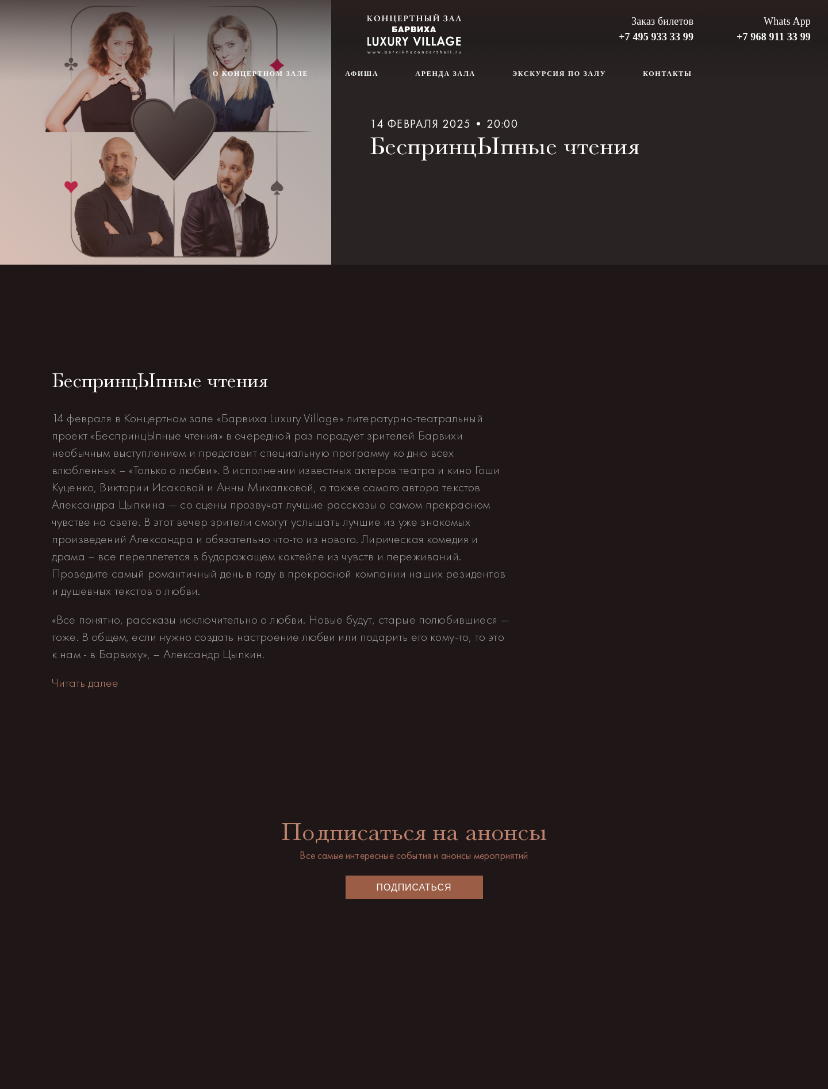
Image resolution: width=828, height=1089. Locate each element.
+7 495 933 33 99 (656, 37)
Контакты (667, 74)
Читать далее (85, 682)
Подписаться (414, 887)
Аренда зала (445, 74)
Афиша (361, 74)
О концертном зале (260, 74)
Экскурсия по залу (559, 74)
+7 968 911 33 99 (774, 37)
